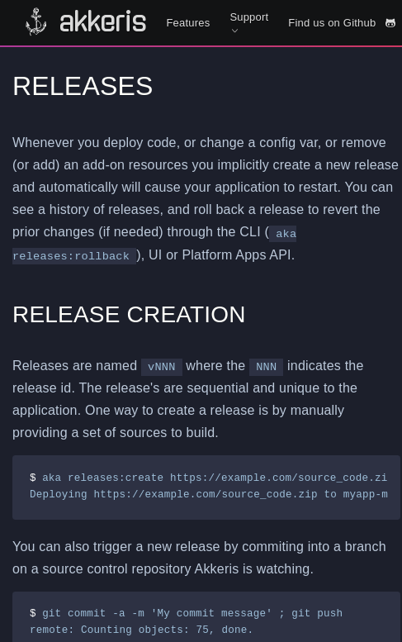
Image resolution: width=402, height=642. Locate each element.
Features (188, 23)
